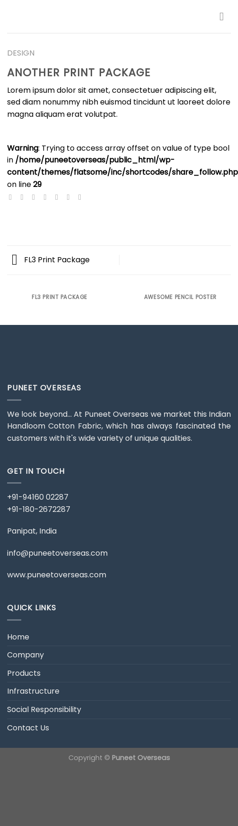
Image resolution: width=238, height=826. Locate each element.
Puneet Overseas (141, 757)
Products (24, 673)
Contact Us (28, 727)
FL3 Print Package (51, 259)
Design (20, 53)
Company (25, 654)
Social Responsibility (44, 709)
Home (18, 637)
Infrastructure (33, 691)
